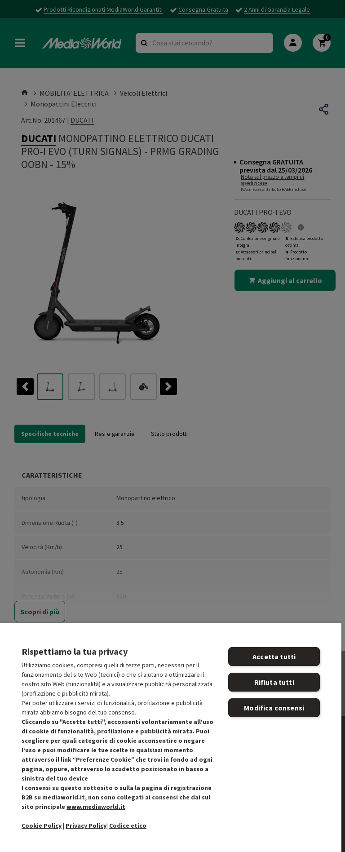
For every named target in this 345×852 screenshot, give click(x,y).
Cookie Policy (42, 825)
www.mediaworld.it (95, 807)
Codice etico (127, 825)
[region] (170, 737)
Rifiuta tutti (274, 682)
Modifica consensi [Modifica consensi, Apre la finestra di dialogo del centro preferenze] (274, 707)
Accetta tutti (274, 656)
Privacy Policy (86, 825)
